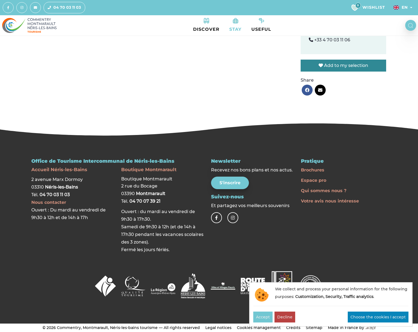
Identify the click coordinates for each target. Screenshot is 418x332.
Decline (284, 317)
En (400, 7)
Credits (293, 327)
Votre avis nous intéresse (330, 201)
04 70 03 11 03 (62, 7)
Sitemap (314, 327)
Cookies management (259, 327)
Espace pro (313, 180)
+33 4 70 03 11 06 (329, 39)
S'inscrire (229, 182)
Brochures (312, 170)
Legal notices (218, 327)
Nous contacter (48, 202)
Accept (263, 317)
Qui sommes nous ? (323, 190)
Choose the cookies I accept (378, 317)
